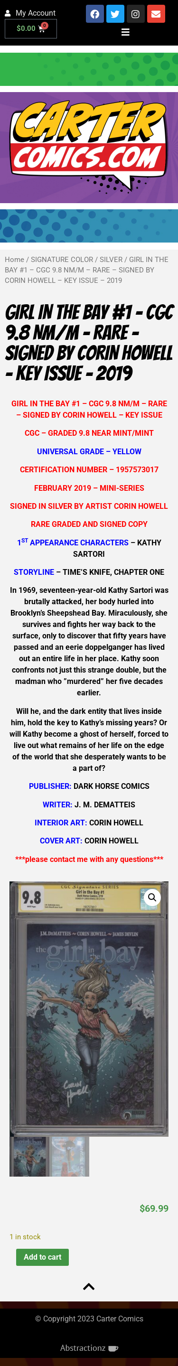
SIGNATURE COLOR (62, 259)
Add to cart (42, 1257)
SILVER (111, 259)
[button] (152, 897)
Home (14, 259)
